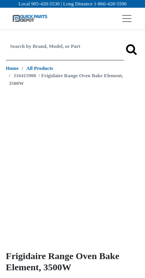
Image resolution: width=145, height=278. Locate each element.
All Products (39, 68)
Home (12, 68)
